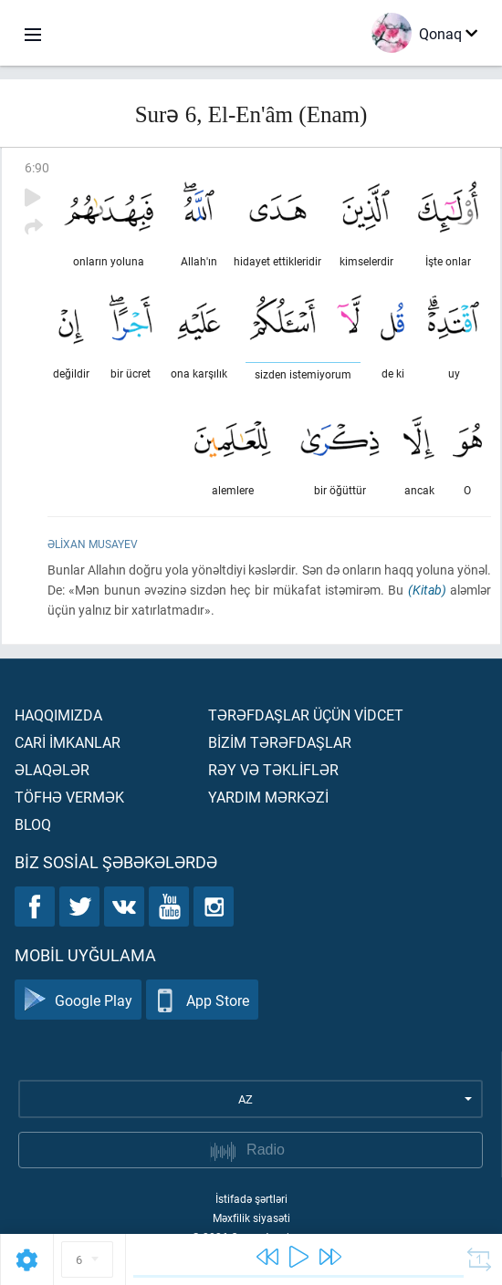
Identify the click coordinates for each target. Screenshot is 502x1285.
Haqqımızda (58, 714)
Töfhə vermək (69, 796)
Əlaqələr (52, 769)
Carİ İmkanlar (67, 741)
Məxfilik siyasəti (251, 1217)
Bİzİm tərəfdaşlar (279, 741)
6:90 (37, 167)
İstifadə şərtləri (251, 1198)
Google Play (78, 1000)
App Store (202, 1000)
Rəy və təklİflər (273, 769)
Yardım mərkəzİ (268, 796)
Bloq (33, 824)
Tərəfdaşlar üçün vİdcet (305, 714)
